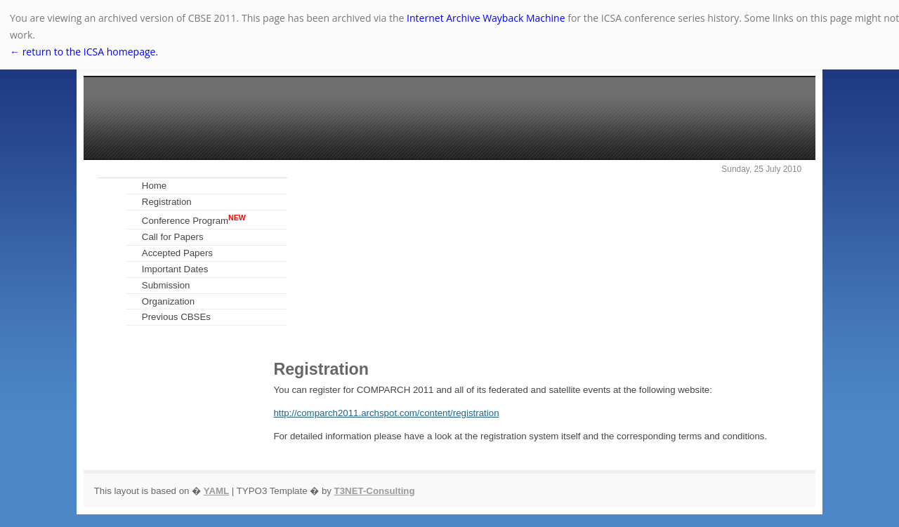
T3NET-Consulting (374, 491)
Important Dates (175, 269)
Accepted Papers (177, 253)
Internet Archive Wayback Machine (486, 18)
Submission (166, 285)
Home (154, 185)
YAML (216, 491)
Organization (168, 301)
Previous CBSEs (176, 317)
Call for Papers (173, 237)
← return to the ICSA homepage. (84, 51)
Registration (167, 201)
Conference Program (194, 219)
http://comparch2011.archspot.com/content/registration (386, 413)
